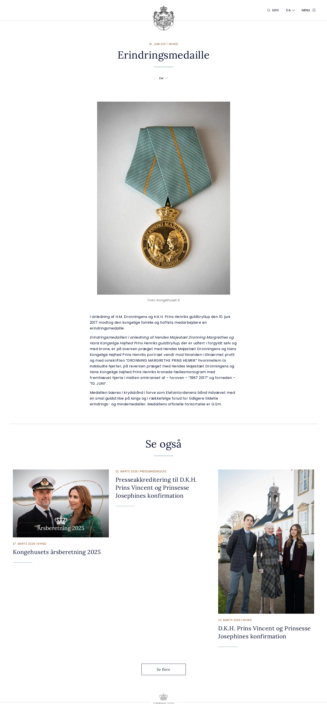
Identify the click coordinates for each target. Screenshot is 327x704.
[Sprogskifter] (288, 10)
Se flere (167, 669)
